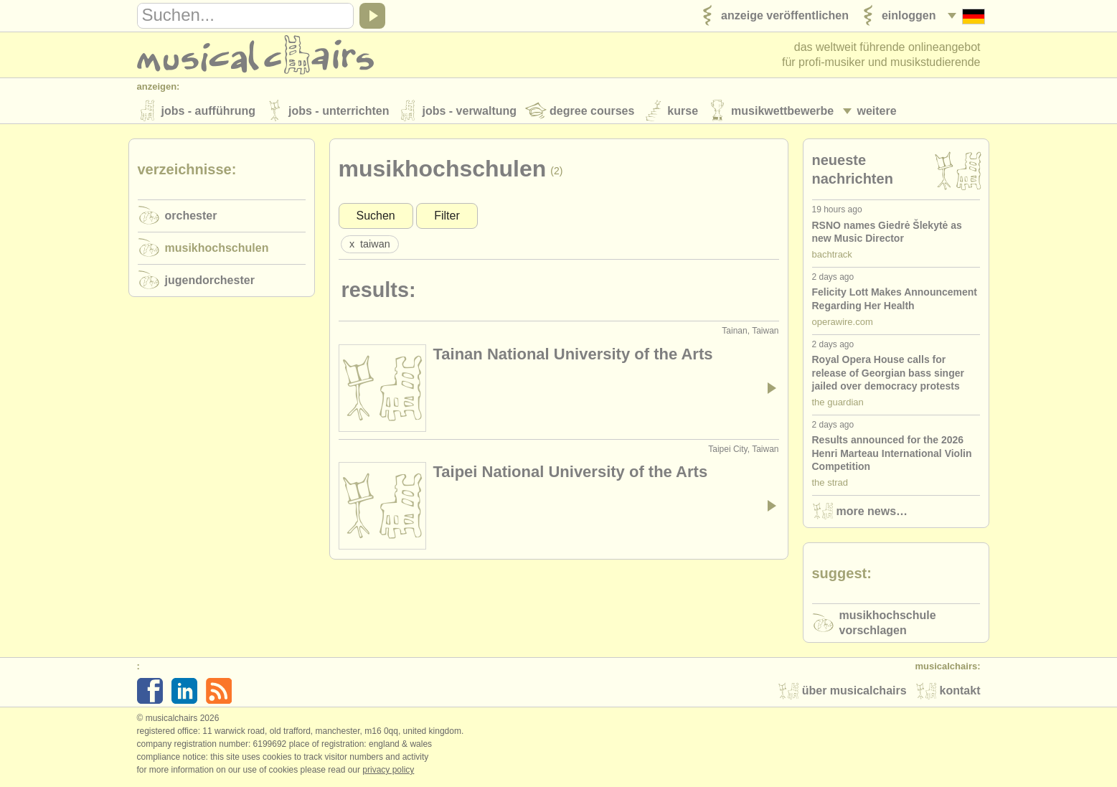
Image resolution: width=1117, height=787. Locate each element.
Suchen (376, 218)
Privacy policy (388, 772)
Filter (447, 218)
